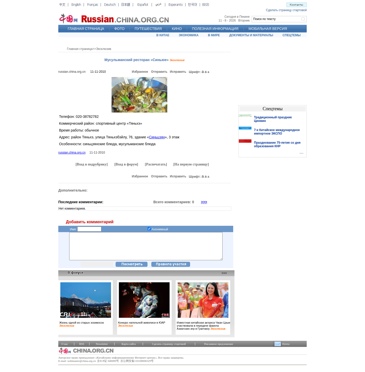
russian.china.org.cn (71, 71)
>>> (204, 202)
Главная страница (80, 49)
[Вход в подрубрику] (92, 164)
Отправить (159, 71)
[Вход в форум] (126, 164)
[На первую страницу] (191, 164)
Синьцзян (157, 137)
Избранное (140, 71)
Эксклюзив (103, 49)
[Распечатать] (156, 164)
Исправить (178, 71)
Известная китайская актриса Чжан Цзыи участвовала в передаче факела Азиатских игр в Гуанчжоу (203, 331)
